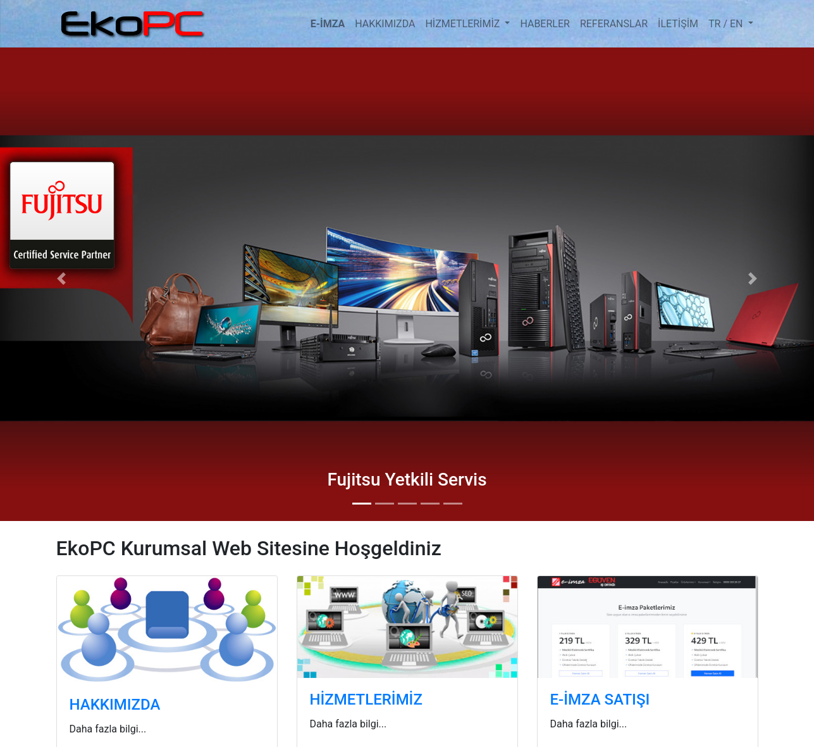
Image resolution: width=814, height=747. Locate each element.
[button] (61, 278)
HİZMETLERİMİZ (463, 24)
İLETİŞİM (678, 24)
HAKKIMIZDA (385, 24)
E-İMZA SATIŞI (600, 699)
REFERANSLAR (614, 24)
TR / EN (726, 24)
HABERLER (544, 24)
